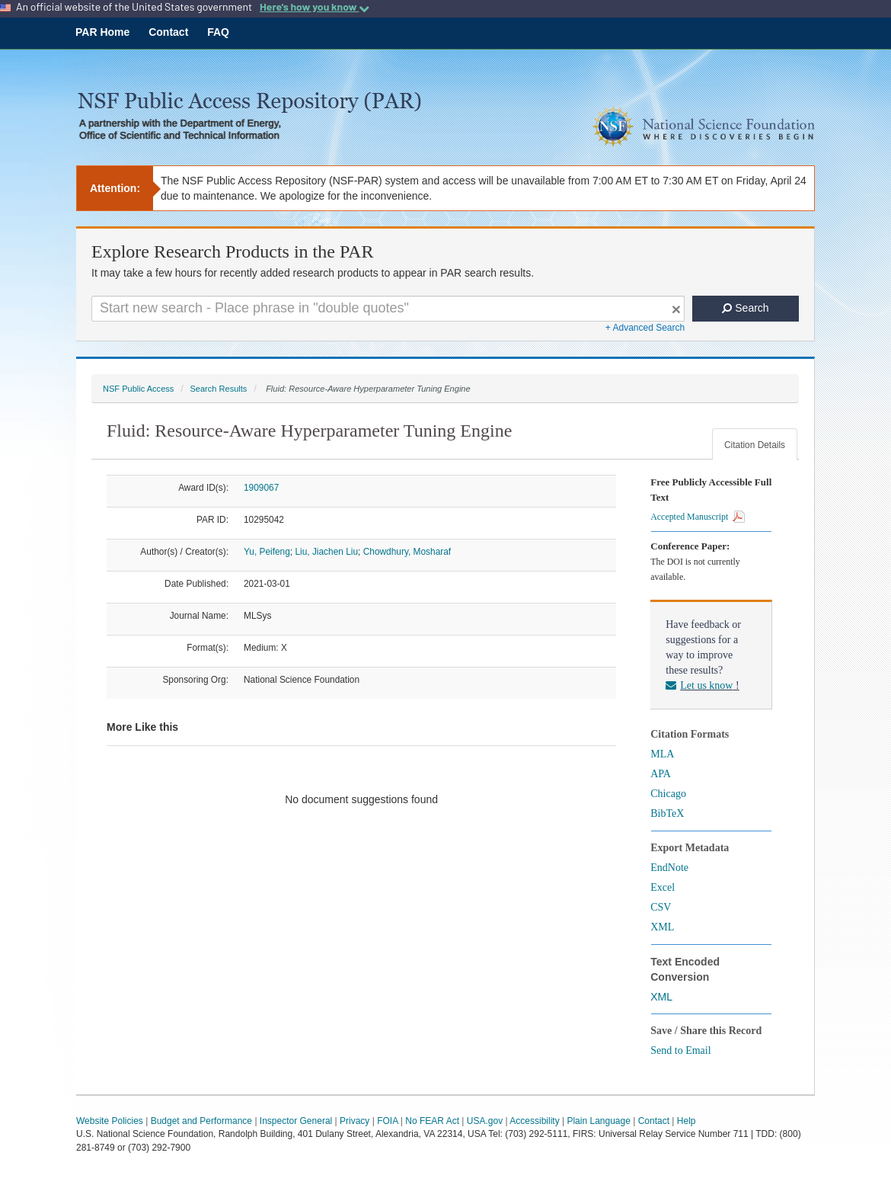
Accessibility (534, 1121)
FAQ (218, 32)
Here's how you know (314, 7)
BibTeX (667, 813)
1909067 (261, 487)
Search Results (218, 388)
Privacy (354, 1121)
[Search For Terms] (388, 309)
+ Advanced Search (645, 327)
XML (662, 927)
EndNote (669, 867)
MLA (662, 754)
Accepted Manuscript (697, 516)
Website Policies (109, 1121)
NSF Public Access (138, 388)
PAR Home (102, 32)
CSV (660, 907)
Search (745, 308)
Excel (662, 887)
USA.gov (485, 1121)
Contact (168, 32)
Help (686, 1121)
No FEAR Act (432, 1121)
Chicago (668, 793)
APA (660, 774)
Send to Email (680, 1050)
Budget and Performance (201, 1121)
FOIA (387, 1121)
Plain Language (598, 1121)
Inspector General (296, 1121)
